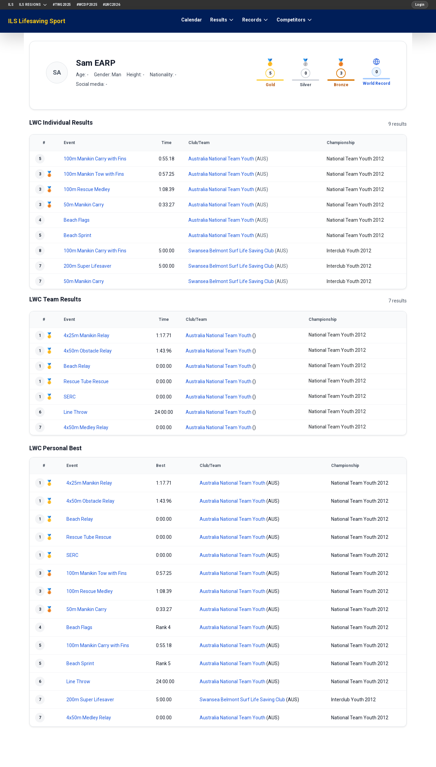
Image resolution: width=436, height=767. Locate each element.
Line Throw (76, 412)
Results (222, 19)
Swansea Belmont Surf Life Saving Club (231, 250)
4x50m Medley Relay (86, 427)
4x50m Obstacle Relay (88, 351)
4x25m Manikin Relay (86, 335)
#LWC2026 (111, 4)
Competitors (294, 19)
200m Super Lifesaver (87, 266)
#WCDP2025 (87, 4)
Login (419, 4)
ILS (11, 4)
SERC (70, 397)
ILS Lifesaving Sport (36, 21)
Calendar (191, 19)
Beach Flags (77, 220)
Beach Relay (77, 366)
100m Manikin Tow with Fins (94, 174)
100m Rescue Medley (87, 189)
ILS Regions (33, 4)
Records (255, 19)
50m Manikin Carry (84, 204)
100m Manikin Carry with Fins (95, 158)
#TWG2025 (62, 4)
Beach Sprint (77, 235)
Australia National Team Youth (221, 158)
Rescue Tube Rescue (86, 381)
